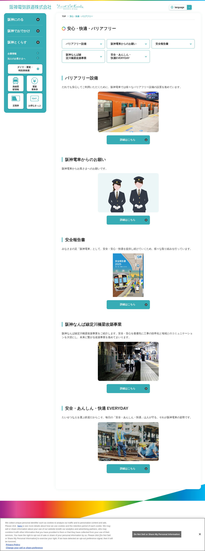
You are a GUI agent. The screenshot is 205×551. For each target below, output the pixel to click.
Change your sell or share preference (24, 548)
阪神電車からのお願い (129, 43)
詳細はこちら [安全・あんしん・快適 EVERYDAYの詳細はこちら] (133, 468)
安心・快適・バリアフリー (24, 63)
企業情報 (23, 53)
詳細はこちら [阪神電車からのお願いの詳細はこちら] (133, 219)
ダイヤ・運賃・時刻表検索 (28, 69)
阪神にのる (24, 19)
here (19, 526)
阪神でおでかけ (24, 31)
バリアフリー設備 (84, 43)
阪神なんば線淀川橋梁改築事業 (84, 56)
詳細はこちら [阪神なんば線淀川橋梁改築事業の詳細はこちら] (133, 388)
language (179, 7)
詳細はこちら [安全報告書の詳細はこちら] (133, 304)
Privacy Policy (13, 545)
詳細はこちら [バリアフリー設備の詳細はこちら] (133, 139)
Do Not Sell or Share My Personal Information (157, 534)
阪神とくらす (24, 42)
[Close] (199, 534)
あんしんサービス (24, 63)
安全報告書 (174, 43)
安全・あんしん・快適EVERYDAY (129, 56)
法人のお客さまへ (23, 58)
